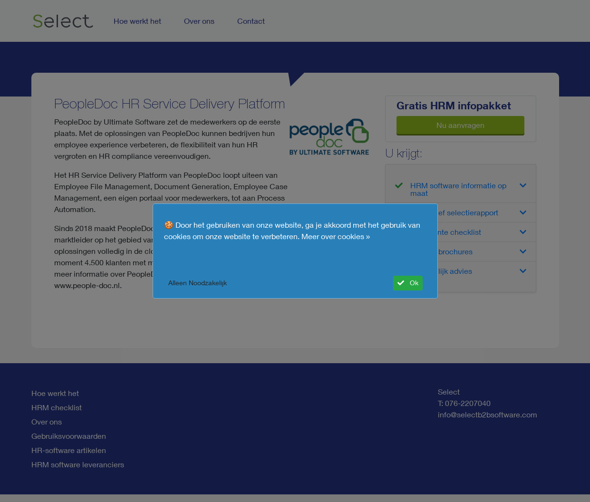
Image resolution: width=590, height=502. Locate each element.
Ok (407, 283)
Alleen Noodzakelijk (197, 283)
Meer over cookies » (335, 236)
